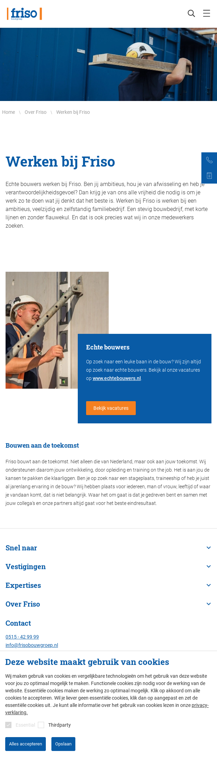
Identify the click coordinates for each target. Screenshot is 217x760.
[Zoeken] (188, 14)
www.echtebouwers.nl (117, 378)
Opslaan (63, 743)
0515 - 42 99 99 (22, 637)
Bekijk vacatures (110, 408)
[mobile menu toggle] (206, 14)
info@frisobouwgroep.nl (32, 645)
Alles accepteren (25, 743)
